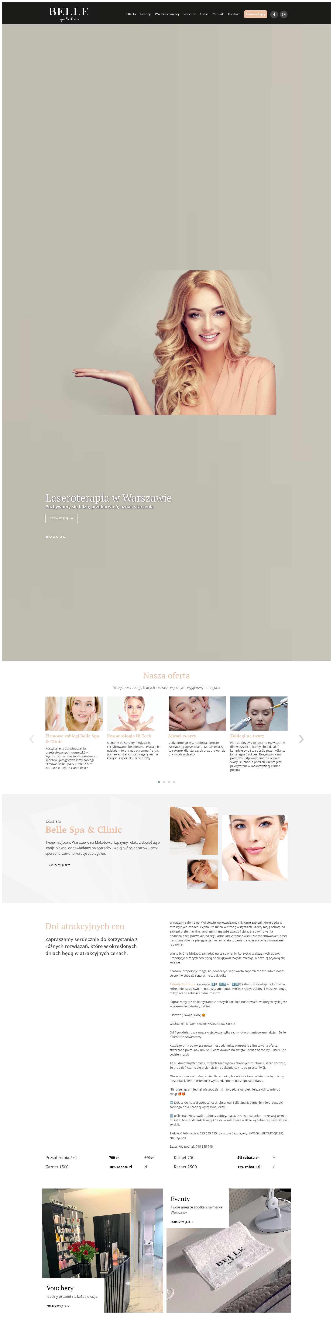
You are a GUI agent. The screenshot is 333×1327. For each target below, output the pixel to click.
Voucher (189, 14)
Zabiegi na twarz (247, 736)
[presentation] (31, 736)
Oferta (131, 14)
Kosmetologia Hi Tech (129, 736)
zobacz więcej (58, 1306)
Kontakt (234, 14)
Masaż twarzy (182, 736)
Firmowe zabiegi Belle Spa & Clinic (72, 738)
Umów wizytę (255, 14)
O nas (204, 14)
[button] (158, 782)
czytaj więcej (61, 518)
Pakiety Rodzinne (182, 984)
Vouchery (60, 1288)
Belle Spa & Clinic (83, 829)
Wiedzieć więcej (167, 14)
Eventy (145, 14)
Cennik (218, 14)
